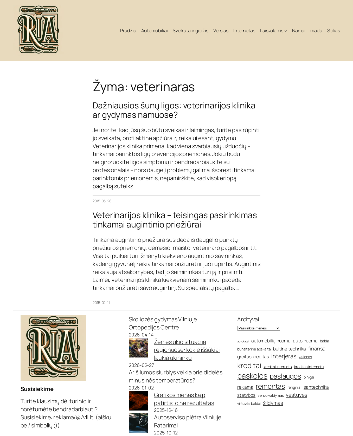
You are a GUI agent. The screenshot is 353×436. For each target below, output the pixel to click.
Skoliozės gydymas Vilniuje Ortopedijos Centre (163, 323)
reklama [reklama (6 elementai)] (245, 387)
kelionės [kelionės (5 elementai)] (305, 356)
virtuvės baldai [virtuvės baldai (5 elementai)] (249, 403)
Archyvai (248, 319)
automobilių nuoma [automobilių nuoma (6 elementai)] (271, 340)
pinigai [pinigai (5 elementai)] (309, 377)
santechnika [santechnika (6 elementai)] (316, 387)
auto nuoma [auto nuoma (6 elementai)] (305, 340)
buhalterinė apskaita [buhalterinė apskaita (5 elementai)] (254, 349)
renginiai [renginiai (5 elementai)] (294, 387)
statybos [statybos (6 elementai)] (246, 395)
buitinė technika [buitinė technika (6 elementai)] (289, 349)
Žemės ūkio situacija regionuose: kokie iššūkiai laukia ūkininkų (187, 350)
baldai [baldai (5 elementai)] (325, 341)
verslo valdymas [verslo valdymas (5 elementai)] (271, 395)
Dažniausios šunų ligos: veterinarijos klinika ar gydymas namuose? (174, 110)
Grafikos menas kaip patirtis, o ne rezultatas (184, 399)
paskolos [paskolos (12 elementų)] (252, 375)
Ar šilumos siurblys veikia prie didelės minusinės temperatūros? (175, 376)
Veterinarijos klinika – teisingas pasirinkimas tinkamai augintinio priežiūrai (175, 219)
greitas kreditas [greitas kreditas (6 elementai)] (253, 356)
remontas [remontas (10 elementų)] (270, 386)
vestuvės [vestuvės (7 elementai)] (296, 394)
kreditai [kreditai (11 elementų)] (249, 365)
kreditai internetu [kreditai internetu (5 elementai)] (278, 366)
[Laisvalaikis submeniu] (285, 30)
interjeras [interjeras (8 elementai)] (283, 356)
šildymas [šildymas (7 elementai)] (273, 402)
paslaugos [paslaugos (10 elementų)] (285, 376)
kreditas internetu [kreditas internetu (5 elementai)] (309, 366)
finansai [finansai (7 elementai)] (317, 348)
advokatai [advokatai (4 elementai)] (243, 341)
